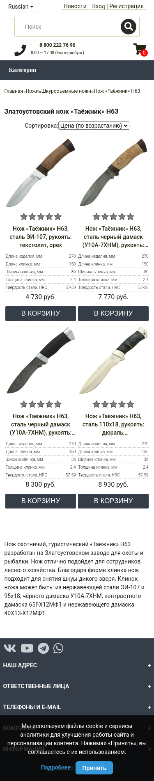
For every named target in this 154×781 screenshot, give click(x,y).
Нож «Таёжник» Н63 (117, 91)
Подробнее (56, 767)
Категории (23, 70)
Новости (75, 6)
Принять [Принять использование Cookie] (94, 768)
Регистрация (126, 6)
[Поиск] (128, 26)
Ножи (32, 91)
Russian (21, 6)
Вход (98, 6)
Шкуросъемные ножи (66, 91)
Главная (14, 91)
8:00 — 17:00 (57, 52)
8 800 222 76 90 (57, 45)
